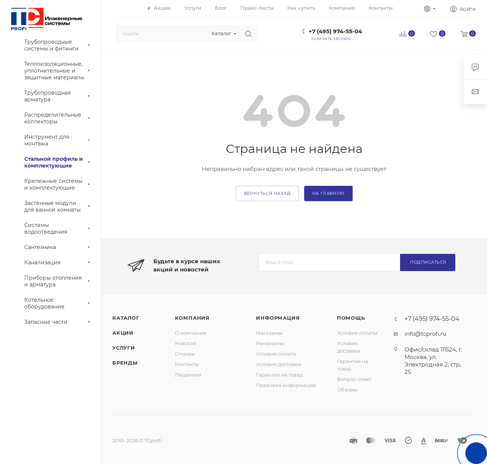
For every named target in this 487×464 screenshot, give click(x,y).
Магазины (269, 333)
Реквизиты (270, 343)
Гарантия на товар (279, 375)
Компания (192, 318)
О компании (190, 333)
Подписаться (428, 262)
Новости (185, 343)
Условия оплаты (276, 354)
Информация (278, 318)
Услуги (123, 348)
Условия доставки (278, 364)
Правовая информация (286, 385)
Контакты (187, 364)
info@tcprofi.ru (425, 333)
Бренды (125, 363)
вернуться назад (267, 193)
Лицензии (188, 375)
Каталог (126, 318)
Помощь (351, 318)
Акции (123, 333)
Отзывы (184, 354)
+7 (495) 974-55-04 (335, 31)
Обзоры (347, 390)
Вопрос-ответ (354, 379)
